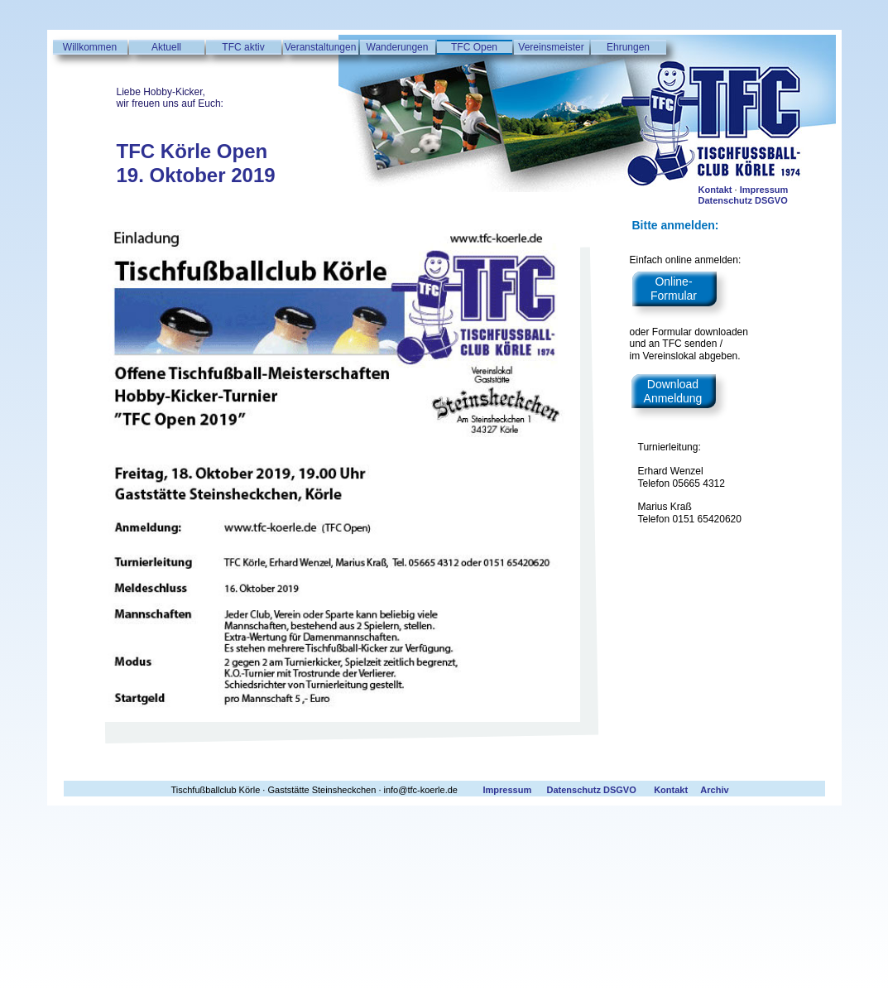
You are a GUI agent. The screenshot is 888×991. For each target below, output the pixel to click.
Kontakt (715, 190)
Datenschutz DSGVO (743, 200)
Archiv (714, 790)
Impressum (764, 190)
